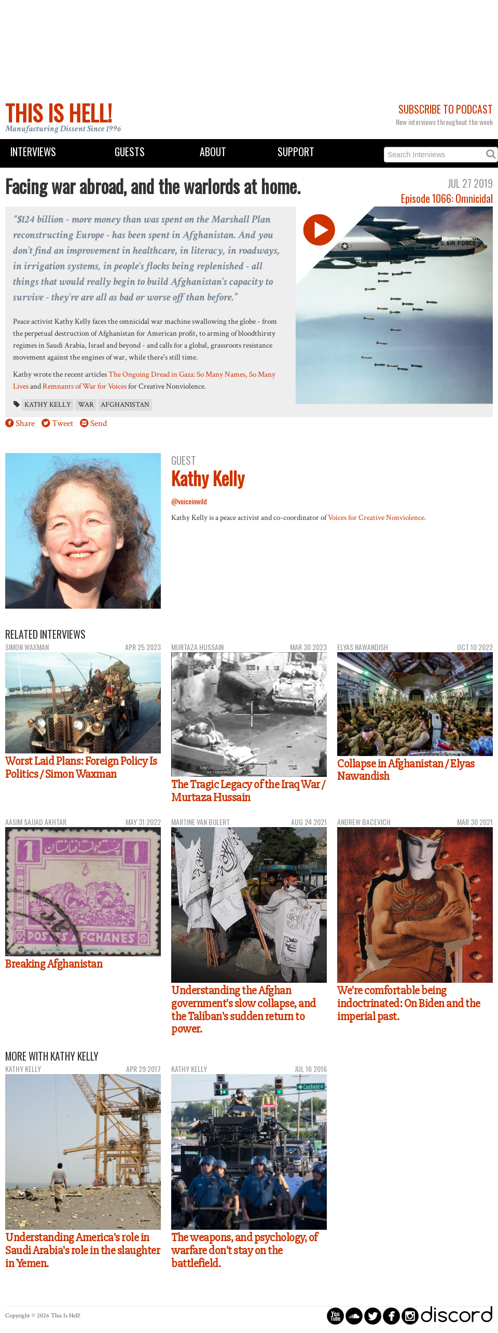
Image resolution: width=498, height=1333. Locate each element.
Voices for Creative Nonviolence (376, 517)
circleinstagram (410, 1315)
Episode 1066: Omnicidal (447, 198)
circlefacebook (391, 1315)
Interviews (33, 151)
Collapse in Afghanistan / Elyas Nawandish (406, 770)
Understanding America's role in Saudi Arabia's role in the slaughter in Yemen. (82, 1250)
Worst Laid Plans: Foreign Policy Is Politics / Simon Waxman (81, 767)
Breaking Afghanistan (53, 964)
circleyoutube (335, 1315)
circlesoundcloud (354, 1315)
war (86, 404)
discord (456, 1315)
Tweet (62, 423)
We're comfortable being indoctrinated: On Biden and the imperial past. (408, 1003)
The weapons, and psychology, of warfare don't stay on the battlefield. (244, 1250)
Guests (130, 151)
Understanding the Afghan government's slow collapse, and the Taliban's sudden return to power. (243, 1009)
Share (25, 423)
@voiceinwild (189, 501)
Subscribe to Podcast (445, 109)
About (213, 151)
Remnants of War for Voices (85, 386)
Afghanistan (125, 404)
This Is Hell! (58, 113)
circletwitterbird (372, 1315)
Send (98, 423)
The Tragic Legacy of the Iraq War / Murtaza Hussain (248, 791)
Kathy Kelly (47, 404)
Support (296, 151)
